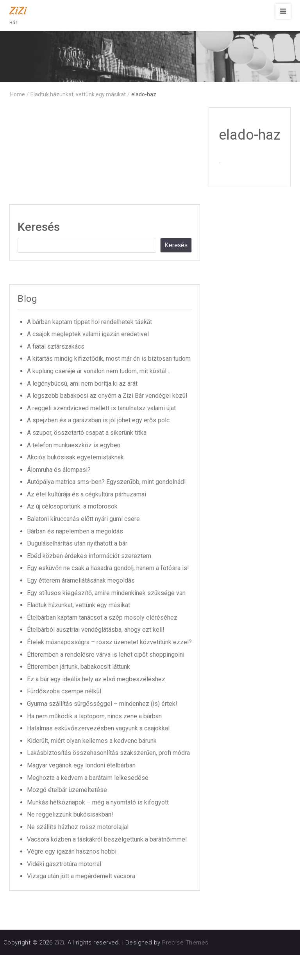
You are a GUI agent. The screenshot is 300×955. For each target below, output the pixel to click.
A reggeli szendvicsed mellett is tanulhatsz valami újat (101, 408)
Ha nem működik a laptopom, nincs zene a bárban (94, 716)
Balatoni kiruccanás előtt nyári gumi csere (83, 519)
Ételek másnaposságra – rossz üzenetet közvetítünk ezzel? (109, 642)
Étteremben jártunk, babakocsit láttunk (78, 666)
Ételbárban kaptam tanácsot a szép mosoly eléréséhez (102, 617)
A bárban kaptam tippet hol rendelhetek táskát (89, 322)
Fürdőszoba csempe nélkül (64, 691)
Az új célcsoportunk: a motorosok (72, 506)
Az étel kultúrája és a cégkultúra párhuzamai (86, 494)
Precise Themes (185, 942)
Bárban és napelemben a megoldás (75, 531)
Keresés (39, 227)
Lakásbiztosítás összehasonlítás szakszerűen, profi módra (108, 753)
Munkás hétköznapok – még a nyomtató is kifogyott (98, 802)
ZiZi (18, 11)
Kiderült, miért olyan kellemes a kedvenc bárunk (92, 740)
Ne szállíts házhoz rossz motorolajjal (78, 827)
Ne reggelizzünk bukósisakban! (70, 814)
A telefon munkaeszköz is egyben (73, 445)
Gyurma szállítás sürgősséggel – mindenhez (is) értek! (102, 703)
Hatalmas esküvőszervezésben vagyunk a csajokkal (98, 728)
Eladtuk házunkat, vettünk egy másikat (78, 605)
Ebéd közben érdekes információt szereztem (89, 556)
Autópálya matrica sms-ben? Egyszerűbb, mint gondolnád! (106, 481)
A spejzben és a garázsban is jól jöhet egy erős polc (98, 420)
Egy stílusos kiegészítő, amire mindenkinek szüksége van (106, 593)
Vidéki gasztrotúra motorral (64, 864)
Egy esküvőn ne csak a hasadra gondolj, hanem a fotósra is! (108, 568)
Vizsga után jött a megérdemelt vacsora (81, 876)
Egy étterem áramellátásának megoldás (81, 580)
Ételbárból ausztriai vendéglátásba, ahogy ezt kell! (95, 629)
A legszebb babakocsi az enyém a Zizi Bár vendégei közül (107, 395)
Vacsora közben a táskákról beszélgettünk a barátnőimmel (107, 839)
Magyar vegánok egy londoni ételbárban (81, 765)
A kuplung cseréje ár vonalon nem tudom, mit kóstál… (98, 371)
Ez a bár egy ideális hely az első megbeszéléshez (96, 679)
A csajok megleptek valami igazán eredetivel (88, 334)
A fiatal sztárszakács (55, 346)
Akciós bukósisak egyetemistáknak (75, 457)
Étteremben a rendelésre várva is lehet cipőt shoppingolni (105, 654)
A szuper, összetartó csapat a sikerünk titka (86, 432)
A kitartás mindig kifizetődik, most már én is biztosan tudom (109, 358)
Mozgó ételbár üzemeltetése (67, 790)
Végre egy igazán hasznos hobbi (71, 851)
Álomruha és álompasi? (59, 469)
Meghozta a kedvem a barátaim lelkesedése (87, 777)
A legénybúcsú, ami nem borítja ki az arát (82, 383)
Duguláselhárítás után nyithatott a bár (77, 543)
